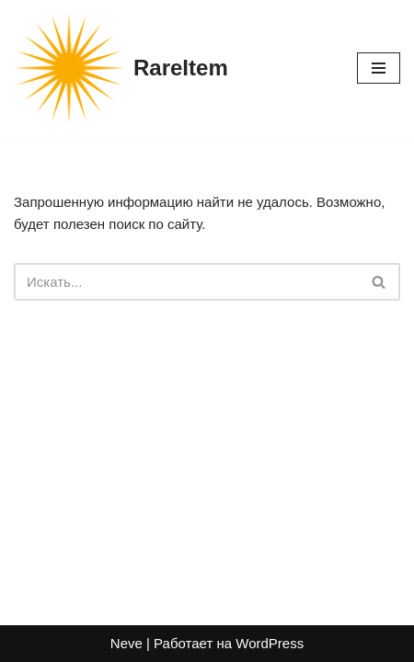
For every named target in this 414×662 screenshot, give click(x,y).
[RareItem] (121, 68)
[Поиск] (186, 282)
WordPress (270, 643)
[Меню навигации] (378, 68)
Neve (126, 643)
